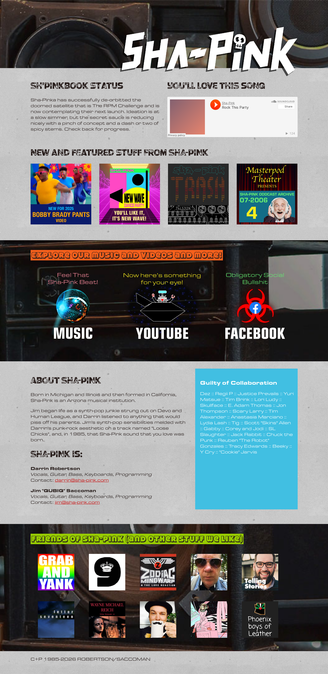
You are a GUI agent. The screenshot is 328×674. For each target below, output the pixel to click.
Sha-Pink (172, 139)
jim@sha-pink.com (77, 502)
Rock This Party (187, 139)
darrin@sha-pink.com (82, 480)
